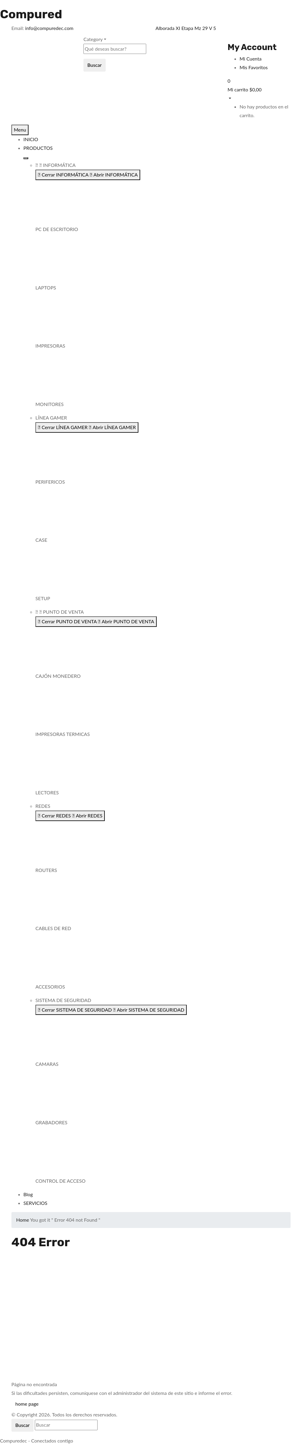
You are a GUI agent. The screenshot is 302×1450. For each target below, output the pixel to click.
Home (22, 1220)
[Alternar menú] (25, 158)
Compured (31, 14)
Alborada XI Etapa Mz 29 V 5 (186, 28)
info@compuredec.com (49, 28)
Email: (17, 28)
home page (26, 1404)
